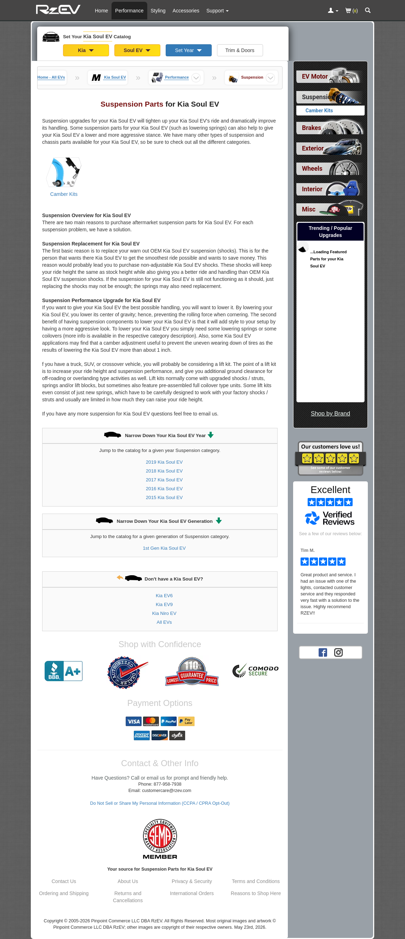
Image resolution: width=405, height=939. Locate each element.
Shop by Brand (330, 413)
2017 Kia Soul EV (164, 479)
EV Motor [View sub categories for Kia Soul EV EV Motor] (315, 76)
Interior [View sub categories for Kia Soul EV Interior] (312, 189)
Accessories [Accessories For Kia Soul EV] (186, 10)
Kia (86, 50)
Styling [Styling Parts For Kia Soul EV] (158, 10)
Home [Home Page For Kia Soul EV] (101, 10)
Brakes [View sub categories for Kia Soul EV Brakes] (311, 127)
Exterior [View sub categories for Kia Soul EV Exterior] (313, 148)
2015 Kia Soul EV (164, 497)
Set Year (188, 50)
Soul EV (137, 50)
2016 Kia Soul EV (164, 488)
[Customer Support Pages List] (217, 10)
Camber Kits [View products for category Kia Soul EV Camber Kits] (64, 194)
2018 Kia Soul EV (164, 471)
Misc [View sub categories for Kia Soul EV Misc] (308, 209)
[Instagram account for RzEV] (338, 652)
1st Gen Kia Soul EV (164, 548)
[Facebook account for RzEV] (323, 652)
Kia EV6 (164, 595)
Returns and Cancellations (128, 896)
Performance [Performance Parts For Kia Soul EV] (129, 10)
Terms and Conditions (256, 881)
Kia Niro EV (164, 613)
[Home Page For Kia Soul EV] (59, 9)
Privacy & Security (192, 881)
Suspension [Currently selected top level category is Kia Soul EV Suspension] (318, 97)
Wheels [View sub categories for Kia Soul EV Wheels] (312, 168)
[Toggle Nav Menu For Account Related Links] (333, 11)
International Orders (192, 893)
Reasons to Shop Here (256, 893)
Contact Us (64, 881)
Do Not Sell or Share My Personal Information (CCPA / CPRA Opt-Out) (160, 803)
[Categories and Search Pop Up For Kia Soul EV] (367, 11)
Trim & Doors (240, 50)
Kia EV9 (164, 604)
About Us (128, 881)
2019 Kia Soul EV (164, 462)
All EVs (164, 622)
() (352, 11)
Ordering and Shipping (64, 893)
